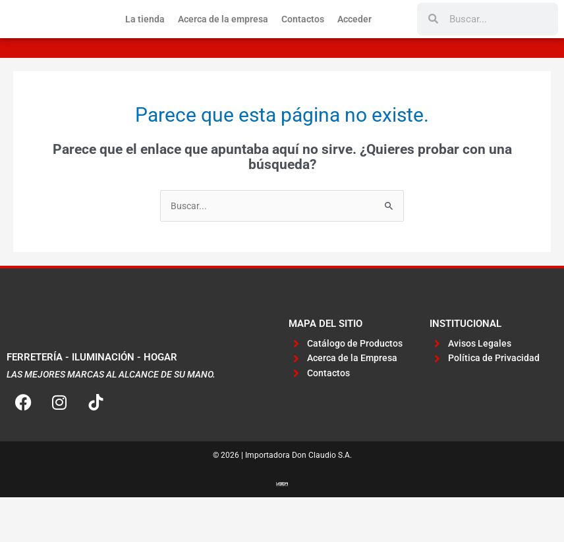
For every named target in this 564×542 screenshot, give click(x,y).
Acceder (354, 41)
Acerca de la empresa (223, 41)
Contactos (302, 41)
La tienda (145, 41)
